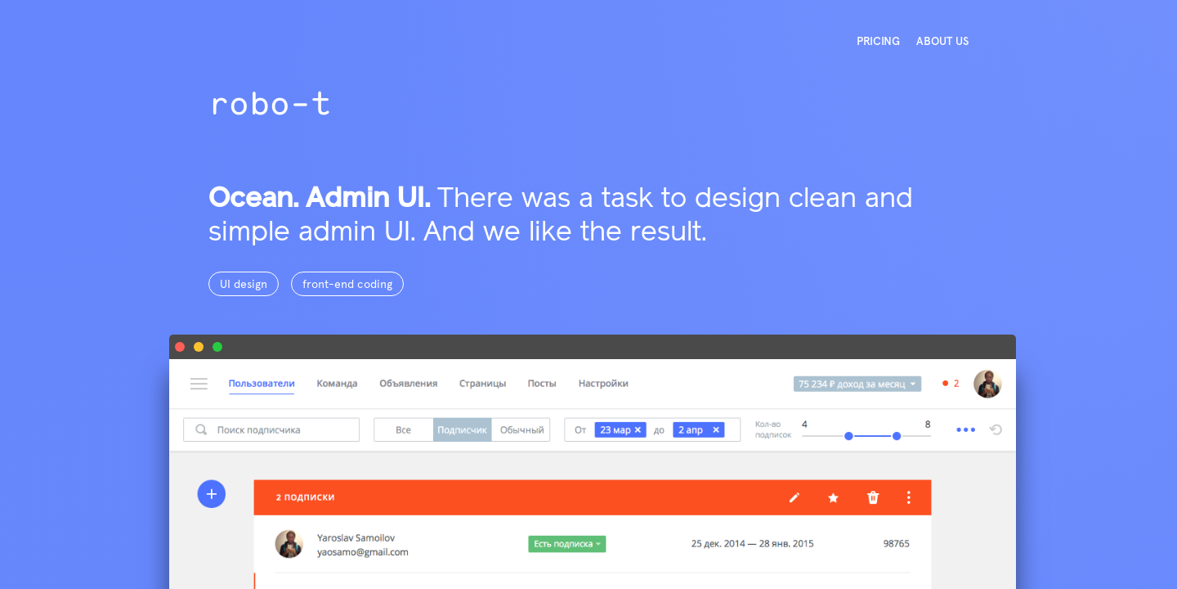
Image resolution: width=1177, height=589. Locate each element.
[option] (588, 294)
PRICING (878, 41)
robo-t (269, 103)
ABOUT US (942, 41)
